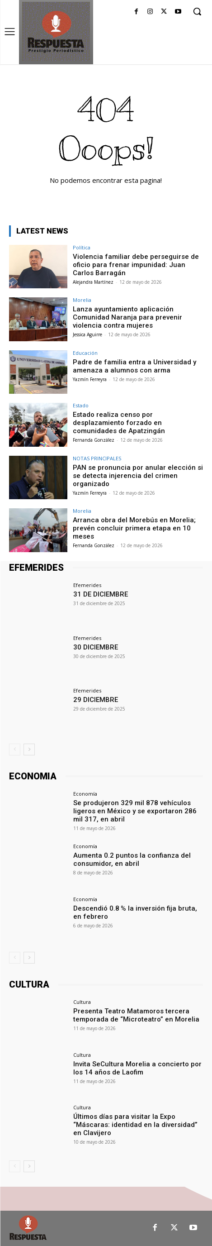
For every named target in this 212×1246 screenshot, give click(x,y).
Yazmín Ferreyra (90, 379)
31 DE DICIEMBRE (100, 594)
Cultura (82, 1001)
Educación (85, 352)
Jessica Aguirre (87, 334)
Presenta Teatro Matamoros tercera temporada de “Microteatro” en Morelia (136, 1015)
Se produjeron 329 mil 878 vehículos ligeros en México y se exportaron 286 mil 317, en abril (135, 811)
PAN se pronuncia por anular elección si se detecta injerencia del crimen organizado (138, 475)
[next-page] (29, 749)
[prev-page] (14, 749)
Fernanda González (93, 440)
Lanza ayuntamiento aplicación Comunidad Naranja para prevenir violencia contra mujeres (127, 317)
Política (81, 247)
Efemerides (87, 584)
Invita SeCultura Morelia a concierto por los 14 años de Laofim (137, 1068)
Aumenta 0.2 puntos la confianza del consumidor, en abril (132, 859)
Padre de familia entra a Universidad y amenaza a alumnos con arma (134, 366)
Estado (81, 405)
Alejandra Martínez (93, 282)
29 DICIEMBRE (95, 700)
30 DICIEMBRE (95, 647)
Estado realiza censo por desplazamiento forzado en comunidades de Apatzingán (119, 423)
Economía (85, 793)
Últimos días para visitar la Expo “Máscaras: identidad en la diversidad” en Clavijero (135, 1124)
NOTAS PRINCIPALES (97, 458)
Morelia (82, 299)
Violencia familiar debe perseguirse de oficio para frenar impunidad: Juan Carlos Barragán (136, 265)
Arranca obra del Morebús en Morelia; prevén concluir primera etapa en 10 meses (134, 528)
